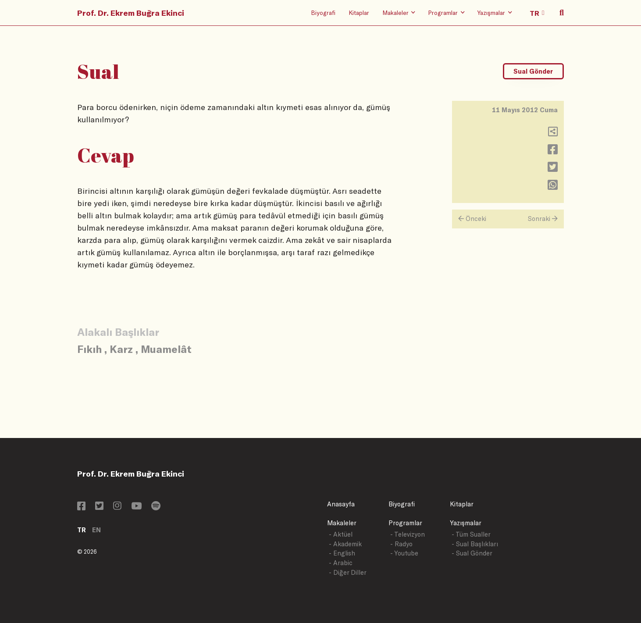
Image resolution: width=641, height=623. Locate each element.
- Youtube (404, 553)
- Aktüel (341, 534)
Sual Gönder (533, 71)
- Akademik (345, 544)
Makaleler (341, 523)
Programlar (405, 523)
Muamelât (166, 348)
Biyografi (323, 12)
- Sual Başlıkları (475, 544)
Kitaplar (359, 12)
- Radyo (401, 544)
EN (96, 530)
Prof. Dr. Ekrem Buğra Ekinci (130, 13)
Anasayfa (341, 504)
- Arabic (341, 562)
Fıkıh (89, 348)
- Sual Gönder (472, 553)
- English (342, 553)
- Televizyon (407, 534)
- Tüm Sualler (471, 534)
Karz (121, 348)
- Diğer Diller (348, 572)
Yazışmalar (465, 523)
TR (81, 530)
